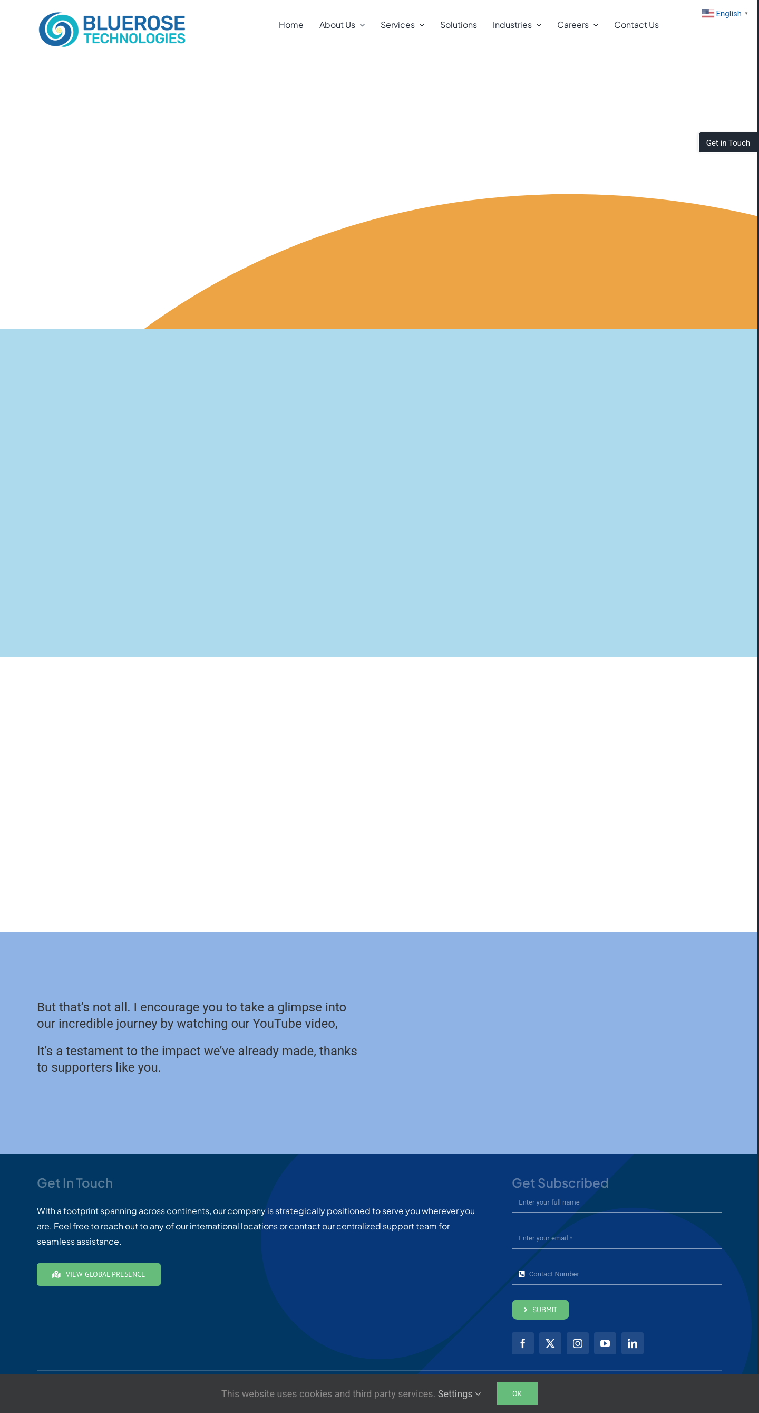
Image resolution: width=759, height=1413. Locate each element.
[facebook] (523, 1343)
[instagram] (578, 1343)
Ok (517, 1393)
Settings (459, 1393)
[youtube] (605, 1343)
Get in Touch (728, 143)
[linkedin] (632, 1343)
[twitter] (550, 1343)
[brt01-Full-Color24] (112, 14)
